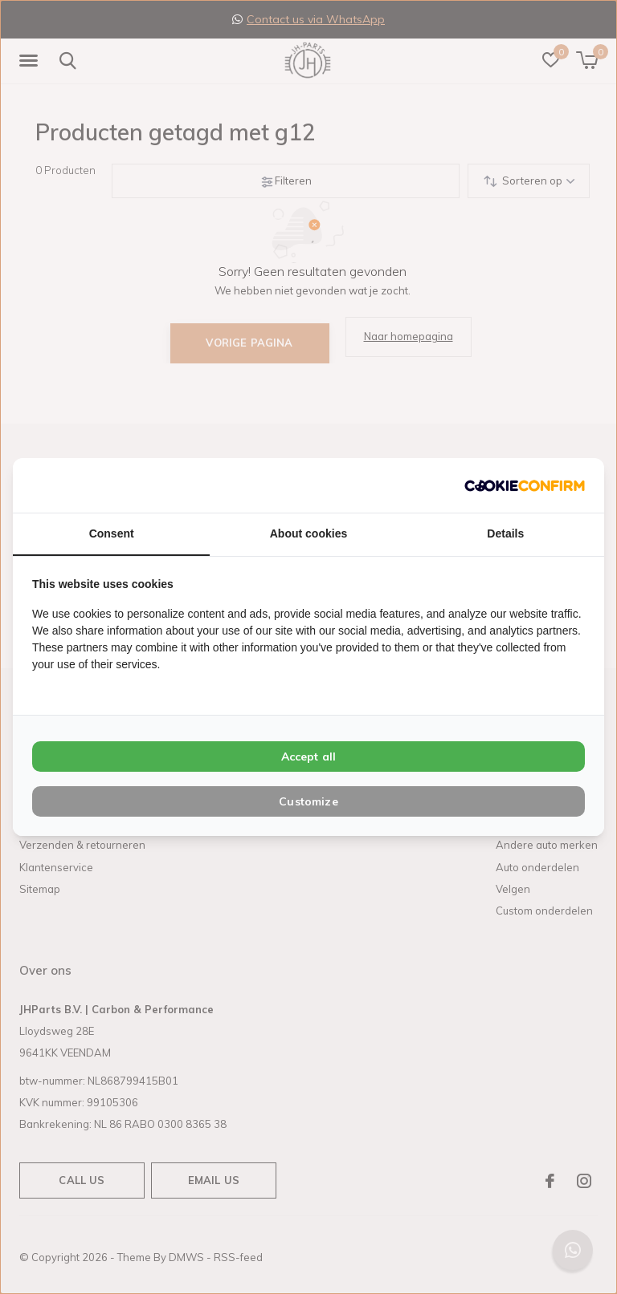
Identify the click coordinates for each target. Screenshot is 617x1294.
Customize (308, 801)
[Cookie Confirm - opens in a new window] (524, 485)
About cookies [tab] (308, 533)
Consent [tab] (111, 533)
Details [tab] (505, 533)
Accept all (309, 756)
